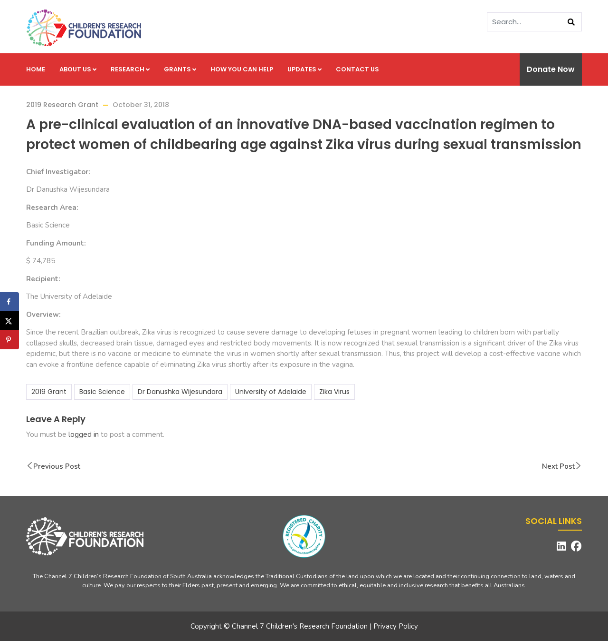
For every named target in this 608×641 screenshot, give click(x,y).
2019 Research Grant (62, 104)
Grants (180, 69)
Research (130, 69)
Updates (304, 69)
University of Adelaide (270, 391)
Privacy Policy (395, 626)
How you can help (241, 69)
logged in (83, 434)
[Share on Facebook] (9, 301)
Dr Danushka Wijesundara (180, 391)
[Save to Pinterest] (9, 339)
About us (77, 69)
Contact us (357, 69)
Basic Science (102, 391)
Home (35, 69)
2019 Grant (48, 391)
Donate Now (551, 69)
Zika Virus (334, 391)
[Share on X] (9, 320)
